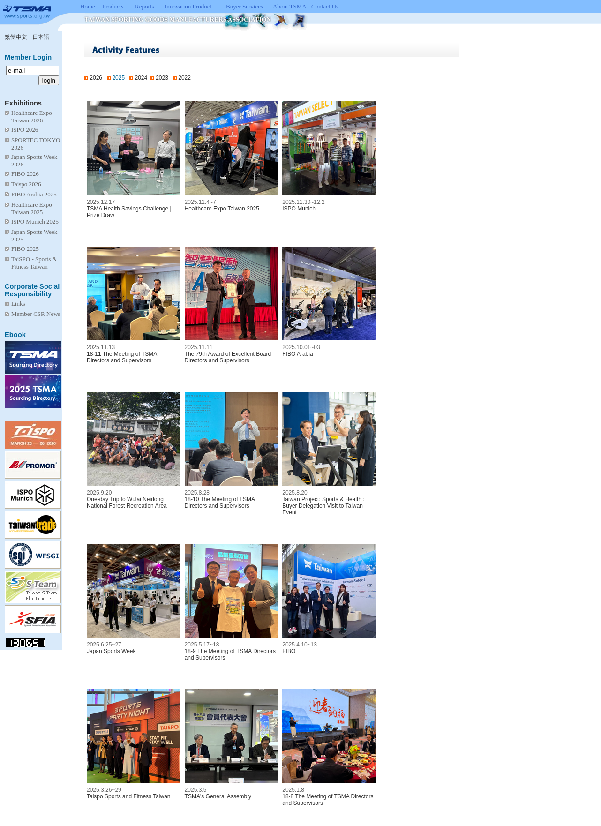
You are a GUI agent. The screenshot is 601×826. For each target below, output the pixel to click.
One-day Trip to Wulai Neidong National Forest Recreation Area (127, 502)
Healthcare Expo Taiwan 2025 (222, 208)
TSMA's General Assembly (218, 796)
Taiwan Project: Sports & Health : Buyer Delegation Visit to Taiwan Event (323, 506)
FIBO (288, 651)
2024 (141, 78)
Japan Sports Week (111, 651)
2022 (184, 78)
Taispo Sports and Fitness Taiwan (129, 796)
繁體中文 (16, 37)
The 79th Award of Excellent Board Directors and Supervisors (228, 357)
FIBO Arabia (297, 354)
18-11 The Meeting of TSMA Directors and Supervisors (122, 357)
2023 (162, 78)
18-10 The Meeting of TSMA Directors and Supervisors (220, 502)
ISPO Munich (299, 208)
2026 (96, 78)
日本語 (40, 37)
